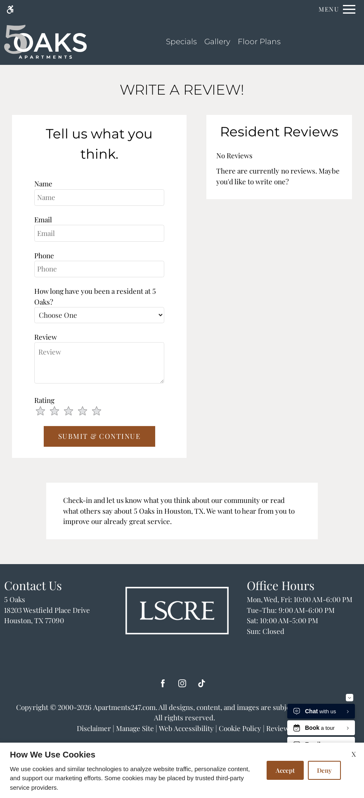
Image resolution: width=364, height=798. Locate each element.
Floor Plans (259, 41)
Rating (44, 400)
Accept (285, 770)
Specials (181, 41)
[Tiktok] (201, 686)
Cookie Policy (240, 728)
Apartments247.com (124, 707)
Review (45, 336)
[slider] (73, 411)
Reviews (279, 728)
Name (43, 183)
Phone (44, 255)
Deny (324, 770)
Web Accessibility (186, 728)
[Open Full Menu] (337, 9)
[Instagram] (182, 686)
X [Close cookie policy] (354, 754)
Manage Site (135, 728)
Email (43, 219)
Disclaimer (94, 728)
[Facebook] (163, 686)
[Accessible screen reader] (10, 9)
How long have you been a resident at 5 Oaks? (95, 296)
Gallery (217, 41)
